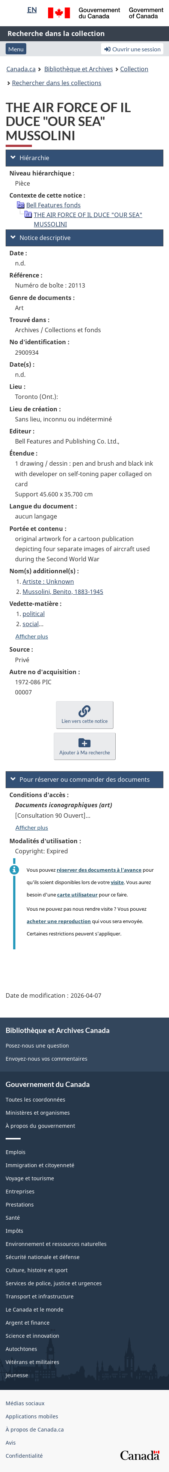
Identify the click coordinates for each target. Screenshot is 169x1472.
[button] (84, 715)
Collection (134, 69)
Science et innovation (32, 1335)
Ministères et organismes (38, 1112)
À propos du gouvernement (40, 1125)
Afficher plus (31, 636)
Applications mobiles (32, 1416)
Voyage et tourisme (30, 1178)
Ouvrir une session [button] (132, 48)
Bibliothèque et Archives (78, 69)
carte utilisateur (77, 894)
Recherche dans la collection (56, 33)
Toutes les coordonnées (35, 1099)
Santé (13, 1217)
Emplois (16, 1152)
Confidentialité (24, 1455)
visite (117, 882)
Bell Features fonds (53, 205)
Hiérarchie (30, 158)
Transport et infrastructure (40, 1296)
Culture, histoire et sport (37, 1270)
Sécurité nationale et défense (43, 1257)
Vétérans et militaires (32, 1362)
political (34, 614)
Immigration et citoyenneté (40, 1165)
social (31, 624)
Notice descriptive (41, 238)
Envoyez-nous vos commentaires (47, 1058)
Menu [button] (16, 48)
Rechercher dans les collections (56, 83)
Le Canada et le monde (34, 1309)
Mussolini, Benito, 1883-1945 (63, 592)
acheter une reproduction (59, 921)
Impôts (14, 1230)
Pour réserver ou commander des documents (80, 779)
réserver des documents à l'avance (99, 869)
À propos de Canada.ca (35, 1429)
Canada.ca (21, 69)
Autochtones (21, 1348)
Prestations (20, 1204)
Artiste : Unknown (48, 581)
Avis (11, 1442)
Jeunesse (17, 1375)
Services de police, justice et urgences (54, 1283)
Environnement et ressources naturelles (56, 1243)
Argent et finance (28, 1322)
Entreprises (20, 1191)
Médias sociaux (25, 1403)
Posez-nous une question (37, 1045)
